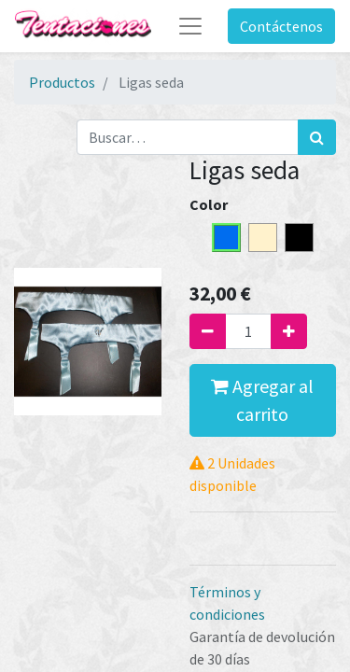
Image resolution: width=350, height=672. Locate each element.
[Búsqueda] (317, 137)
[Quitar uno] (207, 331)
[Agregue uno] (289, 331)
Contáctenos (281, 26)
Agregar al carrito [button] (262, 400)
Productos (62, 82)
